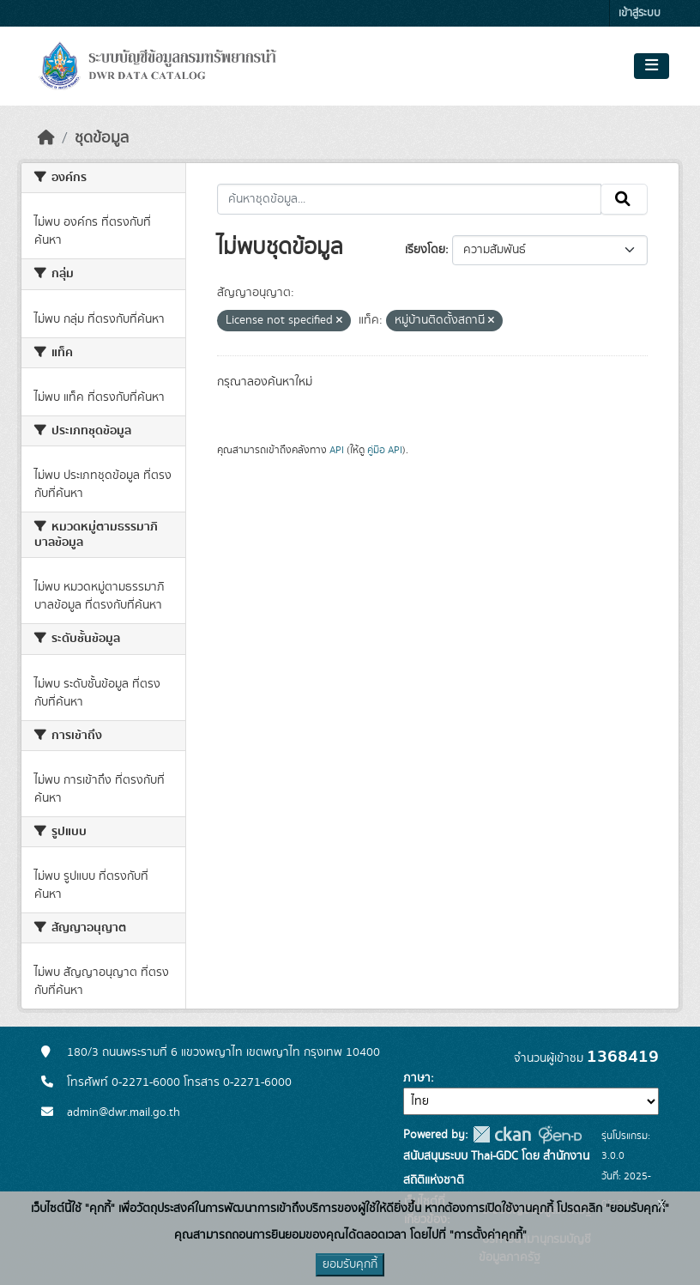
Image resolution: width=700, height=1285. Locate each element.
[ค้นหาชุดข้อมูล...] (409, 199)
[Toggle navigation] (651, 66)
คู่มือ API (384, 450)
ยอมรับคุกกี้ (350, 1264)
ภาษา (417, 1078)
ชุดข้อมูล (102, 138)
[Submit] (624, 199)
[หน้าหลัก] (46, 138)
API (336, 450)
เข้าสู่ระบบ (640, 13)
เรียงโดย (425, 249)
